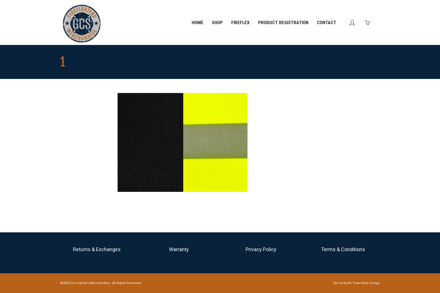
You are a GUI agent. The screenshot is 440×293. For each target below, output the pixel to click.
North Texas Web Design (361, 283)
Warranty (179, 249)
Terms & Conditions (343, 249)
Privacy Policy (261, 249)
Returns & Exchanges (97, 249)
